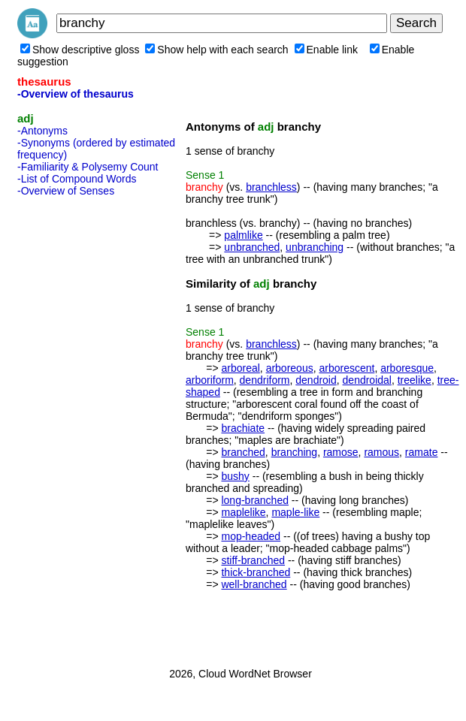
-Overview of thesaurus (75, 94)
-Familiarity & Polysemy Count (88, 167)
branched (243, 452)
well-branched (253, 584)
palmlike (243, 235)
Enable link (327, 50)
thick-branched (255, 572)
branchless (271, 187)
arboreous (289, 368)
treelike (414, 380)
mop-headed (250, 536)
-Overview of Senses (65, 191)
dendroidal (367, 380)
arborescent (346, 368)
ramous (381, 452)
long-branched (255, 500)
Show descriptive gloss (79, 50)
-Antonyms (42, 131)
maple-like (295, 512)
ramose (341, 452)
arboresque (407, 368)
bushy (235, 476)
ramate (421, 452)
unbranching (314, 247)
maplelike (243, 512)
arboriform (210, 380)
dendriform (265, 380)
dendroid (316, 380)
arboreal (240, 368)
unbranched (252, 247)
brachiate (243, 428)
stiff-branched (253, 560)
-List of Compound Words (76, 179)
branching (294, 452)
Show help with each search (216, 50)
